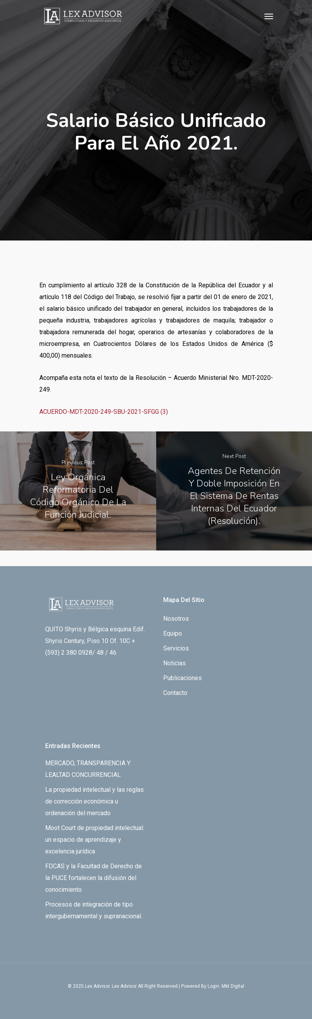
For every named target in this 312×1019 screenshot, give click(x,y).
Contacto (175, 693)
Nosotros (176, 618)
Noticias (174, 663)
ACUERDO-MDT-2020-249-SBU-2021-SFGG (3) (103, 411)
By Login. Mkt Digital (222, 986)
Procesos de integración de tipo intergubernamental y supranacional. (93, 910)
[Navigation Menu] (268, 16)
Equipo (172, 633)
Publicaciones (182, 678)
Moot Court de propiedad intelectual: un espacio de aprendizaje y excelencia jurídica (94, 839)
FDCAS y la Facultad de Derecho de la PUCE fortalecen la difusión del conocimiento (93, 877)
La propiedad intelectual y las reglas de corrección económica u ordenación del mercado (94, 801)
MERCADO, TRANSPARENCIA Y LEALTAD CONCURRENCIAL (87, 769)
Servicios (176, 648)
